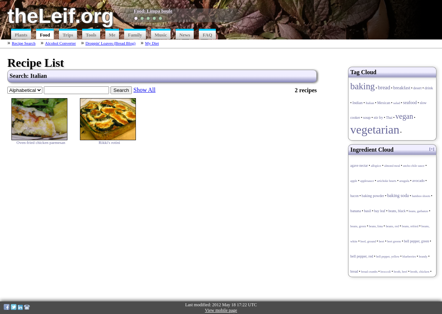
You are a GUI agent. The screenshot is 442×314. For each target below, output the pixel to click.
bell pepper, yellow (387, 256)
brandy (423, 256)
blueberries (409, 256)
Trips (68, 35)
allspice (376, 166)
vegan (404, 116)
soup (367, 117)
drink (429, 88)
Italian (370, 103)
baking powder (373, 196)
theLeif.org (60, 15)
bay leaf (379, 211)
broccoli (385, 271)
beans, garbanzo (418, 211)
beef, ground (368, 241)
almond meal (392, 166)
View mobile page (221, 310)
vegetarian (374, 129)
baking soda (398, 195)
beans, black (397, 211)
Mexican (383, 103)
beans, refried (410, 226)
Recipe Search (23, 43)
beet (381, 241)
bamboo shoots (421, 196)
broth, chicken (419, 271)
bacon (354, 196)
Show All (144, 90)
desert (417, 88)
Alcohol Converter (60, 43)
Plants (21, 35)
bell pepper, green (416, 241)
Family (135, 35)
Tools (91, 35)
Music (161, 35)
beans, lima (376, 226)
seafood (410, 102)
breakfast (401, 87)
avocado (418, 181)
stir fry (378, 118)
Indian (357, 102)
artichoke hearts (386, 181)
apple (353, 181)
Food (45, 35)
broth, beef (400, 271)
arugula (404, 181)
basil (367, 211)
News (184, 35)
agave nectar (359, 166)
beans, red (392, 226)
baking (362, 86)
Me (112, 35)
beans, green (358, 226)
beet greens (394, 241)
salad (396, 103)
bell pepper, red (361, 256)
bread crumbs (369, 271)
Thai (389, 118)
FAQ (207, 35)
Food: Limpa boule (153, 11)
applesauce (367, 181)
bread (384, 87)
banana (355, 211)
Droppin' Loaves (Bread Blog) (110, 43)
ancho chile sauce (413, 166)
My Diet (152, 43)
